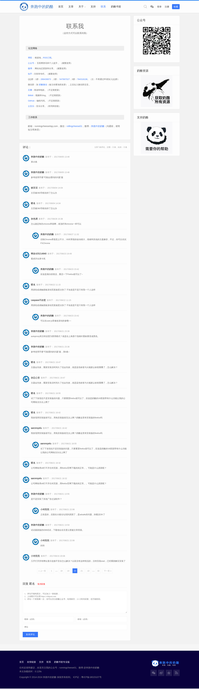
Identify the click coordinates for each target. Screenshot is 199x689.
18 (61, 571)
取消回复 (41, 584)
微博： (31, 68)
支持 (93, 6)
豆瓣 (30, 90)
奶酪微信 (43, 85)
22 (88, 571)
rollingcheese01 (74, 126)
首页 (60, 6)
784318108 (82, 79)
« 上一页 (42, 571)
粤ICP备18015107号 (91, 677)
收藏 (176, 6)
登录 (159, 6)
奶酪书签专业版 (62, 662)
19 (68, 571)
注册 (167, 6)
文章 (70, 6)
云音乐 (31, 106)
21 (82, 571)
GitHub (31, 101)
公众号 (31, 63)
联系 (103, 6)
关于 (81, 6)
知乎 (30, 74)
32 (98, 571)
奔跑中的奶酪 (98, 126)
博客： (31, 58)
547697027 (65, 79)
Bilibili (30, 95)
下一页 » (107, 571)
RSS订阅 (47, 58)
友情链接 (31, 662)
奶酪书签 (116, 6)
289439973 (46, 79)
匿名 (32, 584)
